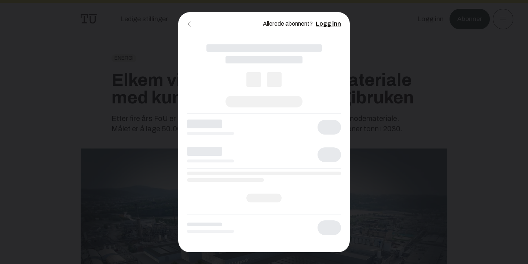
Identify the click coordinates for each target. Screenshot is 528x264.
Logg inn (328, 24)
